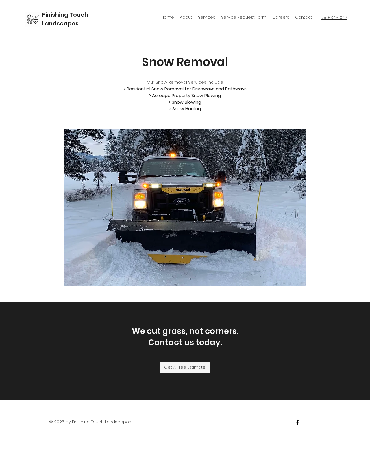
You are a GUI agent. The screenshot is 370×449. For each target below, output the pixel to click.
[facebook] (297, 422)
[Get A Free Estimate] (185, 367)
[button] (185, 207)
